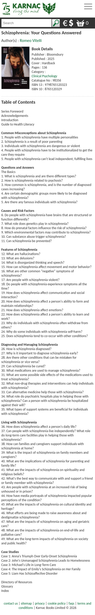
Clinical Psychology (44, 76)
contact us (11, 603)
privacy (40, 603)
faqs (71, 603)
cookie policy (57, 603)
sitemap (26, 603)
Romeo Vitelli (31, 40)
